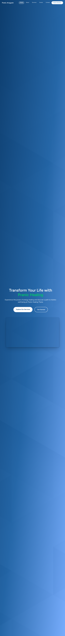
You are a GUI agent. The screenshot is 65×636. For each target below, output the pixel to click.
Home (21, 2)
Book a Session (57, 2)
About (27, 2)
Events (41, 2)
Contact (48, 2)
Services (34, 2)
